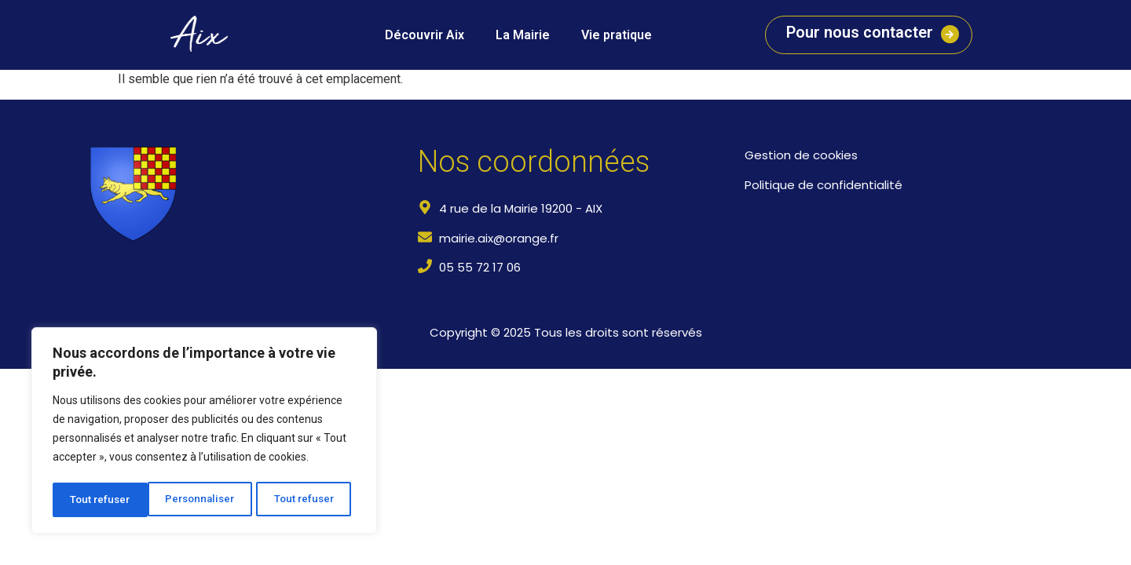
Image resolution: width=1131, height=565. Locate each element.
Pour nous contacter (857, 32)
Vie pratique (616, 34)
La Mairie (523, 34)
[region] (204, 432)
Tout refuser (209, 500)
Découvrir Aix (424, 34)
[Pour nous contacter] (948, 35)
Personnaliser (104, 500)
